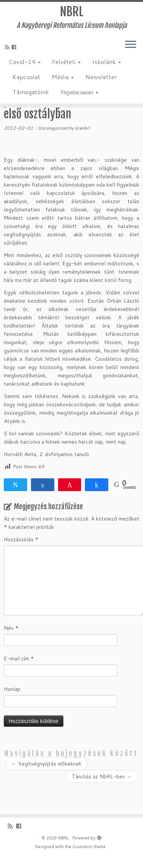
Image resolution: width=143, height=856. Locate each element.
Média (63, 76)
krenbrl (82, 128)
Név (11, 628)
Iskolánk (106, 61)
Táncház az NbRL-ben (102, 776)
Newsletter (101, 76)
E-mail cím (19, 658)
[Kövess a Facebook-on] (15, 47)
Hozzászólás (21, 539)
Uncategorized (53, 128)
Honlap (12, 689)
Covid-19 (25, 61)
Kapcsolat (26, 76)
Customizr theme (89, 847)
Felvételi (66, 61)
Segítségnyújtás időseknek (46, 763)
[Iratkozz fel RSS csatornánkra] (8, 47)
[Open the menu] (130, 45)
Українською (79, 91)
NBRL (71, 11)
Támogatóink (30, 91)
